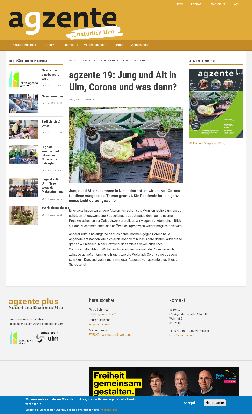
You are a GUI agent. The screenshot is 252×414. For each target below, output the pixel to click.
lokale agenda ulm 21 (103, 314)
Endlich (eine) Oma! (51, 123)
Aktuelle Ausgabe (24, 45)
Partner (118, 45)
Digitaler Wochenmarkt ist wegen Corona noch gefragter (51, 155)
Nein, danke (215, 403)
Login (236, 4)
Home (180, 4)
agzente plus (34, 301)
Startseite (74, 60)
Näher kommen (52, 96)
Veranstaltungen (95, 45)
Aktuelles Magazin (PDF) (207, 143)
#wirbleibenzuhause (52, 207)
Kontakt (196, 4)
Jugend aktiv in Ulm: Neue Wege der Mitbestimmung (52, 185)
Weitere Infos (109, 410)
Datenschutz (217, 4)
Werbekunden (140, 45)
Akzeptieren (192, 403)
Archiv (49, 45)
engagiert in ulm (99, 324)
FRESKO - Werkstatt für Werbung (110, 334)
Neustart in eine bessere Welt (50, 74)
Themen (68, 45)
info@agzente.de (180, 335)
